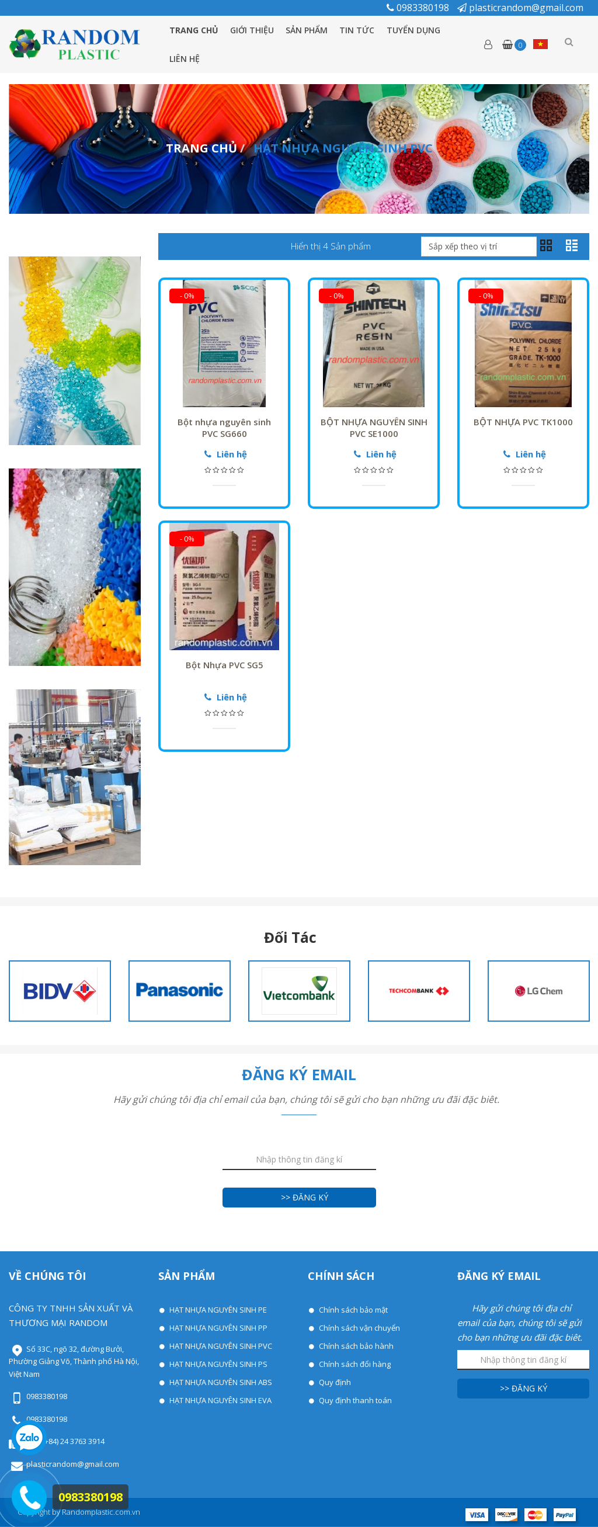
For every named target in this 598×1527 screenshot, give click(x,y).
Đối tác (290, 938)
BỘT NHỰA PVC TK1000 (523, 422)
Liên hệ (184, 58)
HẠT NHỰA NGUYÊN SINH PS (217, 1364)
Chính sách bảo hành (355, 1346)
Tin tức (362, 30)
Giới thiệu (253, 30)
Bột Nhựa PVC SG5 (224, 665)
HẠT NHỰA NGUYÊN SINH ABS (220, 1382)
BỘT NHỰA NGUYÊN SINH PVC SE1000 (374, 427)
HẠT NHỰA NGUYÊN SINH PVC (220, 1346)
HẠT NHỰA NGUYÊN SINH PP (217, 1328)
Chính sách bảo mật (352, 1309)
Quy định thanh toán (354, 1400)
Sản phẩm (310, 30)
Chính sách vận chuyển (358, 1328)
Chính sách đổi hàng (354, 1364)
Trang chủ (193, 30)
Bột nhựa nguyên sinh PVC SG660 (224, 427)
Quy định (334, 1382)
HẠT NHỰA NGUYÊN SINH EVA (220, 1400)
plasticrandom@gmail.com (520, 7)
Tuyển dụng (421, 30)
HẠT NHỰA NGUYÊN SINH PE (217, 1309)
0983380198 (419, 7)
